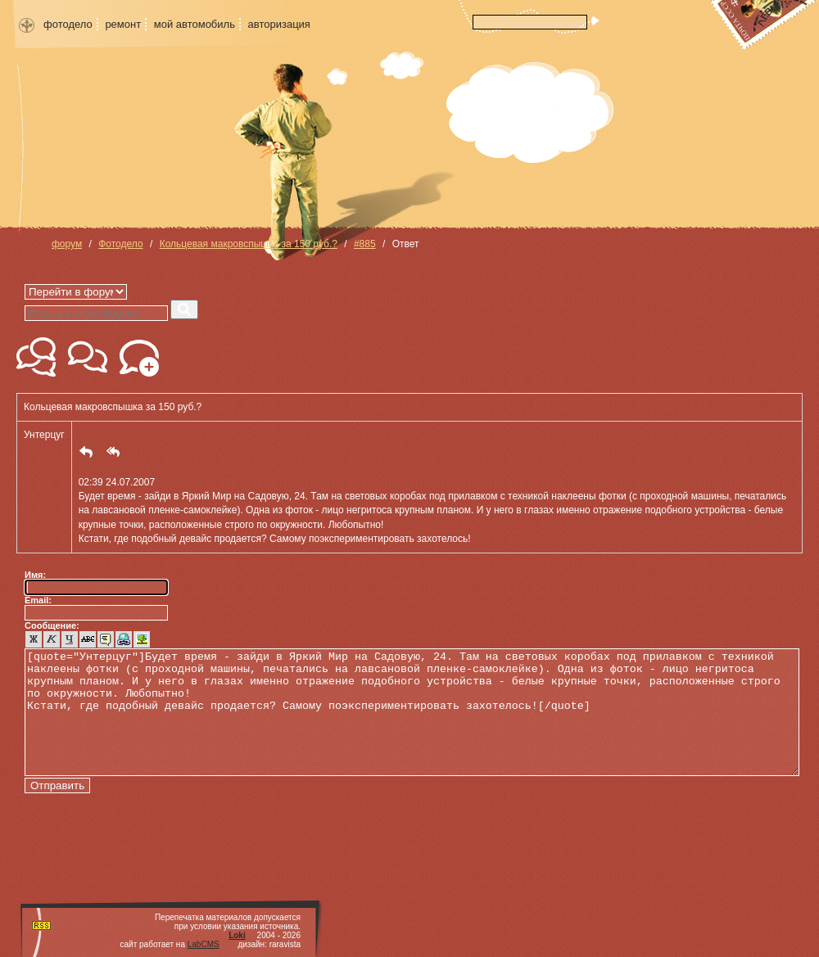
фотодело (68, 24)
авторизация (279, 24)
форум (67, 244)
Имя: (35, 575)
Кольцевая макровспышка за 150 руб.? (248, 244)
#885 (365, 244)
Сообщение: (52, 625)
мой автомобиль (194, 24)
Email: (38, 600)
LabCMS (203, 944)
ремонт (123, 24)
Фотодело (120, 244)
